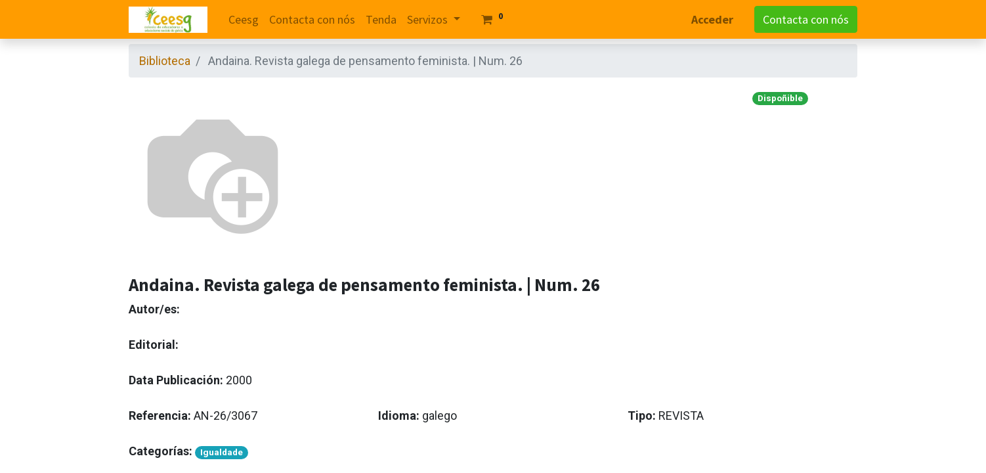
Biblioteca (164, 61)
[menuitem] (243, 19)
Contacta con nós (806, 19)
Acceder (712, 19)
